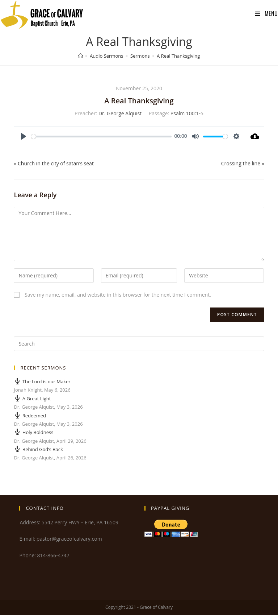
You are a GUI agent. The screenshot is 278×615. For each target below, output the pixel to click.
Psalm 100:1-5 (186, 113)
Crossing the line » (242, 163)
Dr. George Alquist (120, 113)
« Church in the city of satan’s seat (54, 163)
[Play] (23, 136)
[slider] (101, 136)
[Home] (80, 56)
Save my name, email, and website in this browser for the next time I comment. (118, 294)
